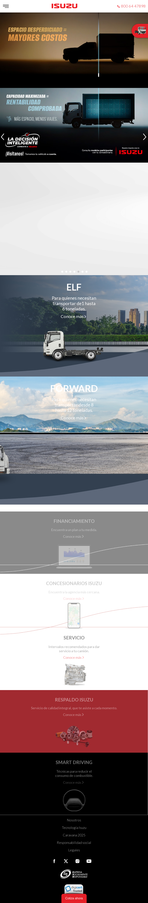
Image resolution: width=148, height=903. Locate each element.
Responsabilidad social (74, 842)
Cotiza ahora (74, 898)
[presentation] (3, 136)
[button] (62, 272)
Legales (74, 850)
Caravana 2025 (74, 835)
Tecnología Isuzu (74, 827)
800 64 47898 (133, 6)
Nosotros (74, 820)
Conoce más (72, 316)
